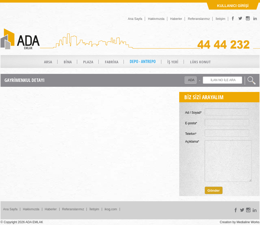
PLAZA (88, 62)
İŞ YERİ (172, 62)
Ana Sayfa (135, 19)
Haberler (176, 19)
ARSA (48, 62)
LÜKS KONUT (200, 62)
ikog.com (111, 209)
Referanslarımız (199, 19)
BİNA (68, 62)
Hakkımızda (156, 19)
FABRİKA (111, 62)
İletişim (220, 19)
